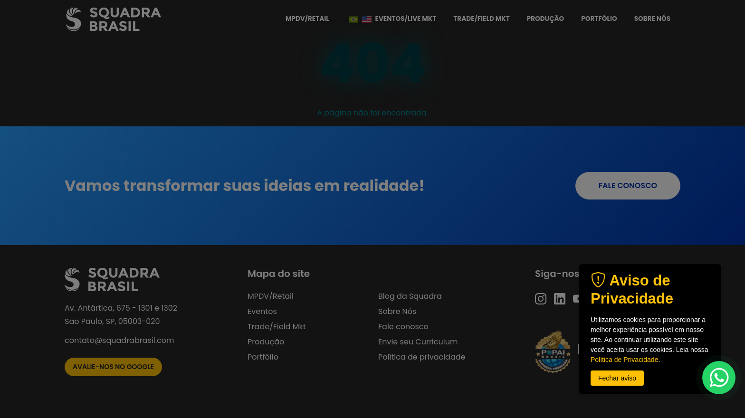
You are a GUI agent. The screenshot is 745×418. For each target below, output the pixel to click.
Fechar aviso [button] (617, 378)
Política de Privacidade (624, 359)
